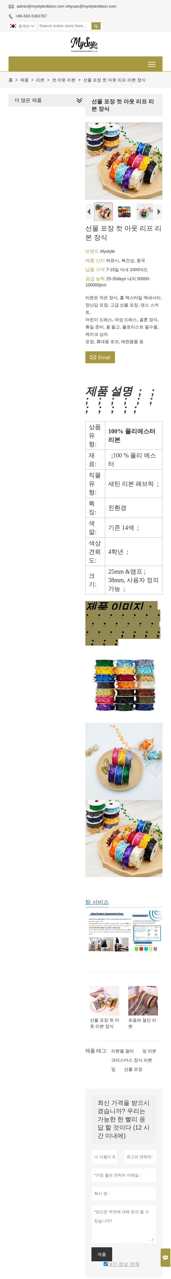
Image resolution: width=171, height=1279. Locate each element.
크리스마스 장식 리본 (130, 1064)
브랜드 (91, 252)
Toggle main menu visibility (152, 62)
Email (99, 357)
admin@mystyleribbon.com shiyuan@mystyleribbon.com (66, 6)
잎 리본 (148, 1055)
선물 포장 (132, 1073)
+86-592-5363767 (31, 16)
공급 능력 (94, 279)
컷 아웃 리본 (64, 79)
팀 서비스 (96, 906)
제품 (24, 79)
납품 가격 (94, 270)
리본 (40, 79)
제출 (101, 1258)
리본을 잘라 (121, 1055)
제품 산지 (94, 261)
